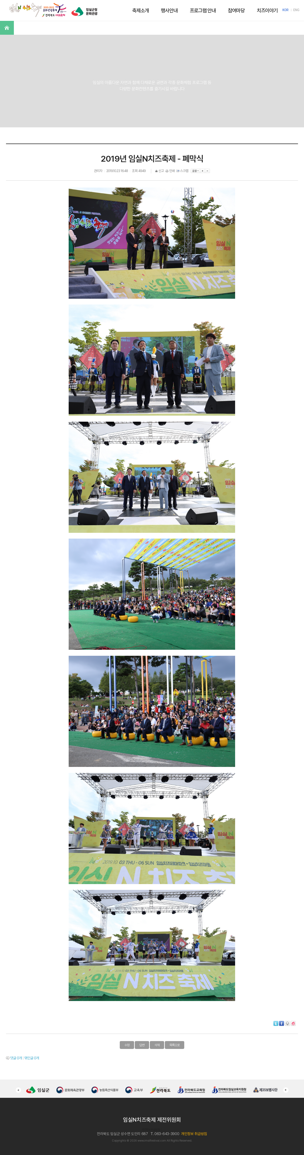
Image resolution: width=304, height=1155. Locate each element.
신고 (160, 171)
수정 (126, 1045)
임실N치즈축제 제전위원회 (152, 1119)
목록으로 (174, 1045)
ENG (296, 10)
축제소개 (140, 10)
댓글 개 (16, 1058)
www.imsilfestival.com (152, 1140)
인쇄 (170, 171)
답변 (141, 1045)
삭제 (157, 1045)
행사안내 (169, 10)
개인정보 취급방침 (150, 1129)
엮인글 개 (31, 1058)
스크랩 (182, 171)
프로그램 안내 (203, 10)
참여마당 (236, 10)
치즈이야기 (267, 10)
